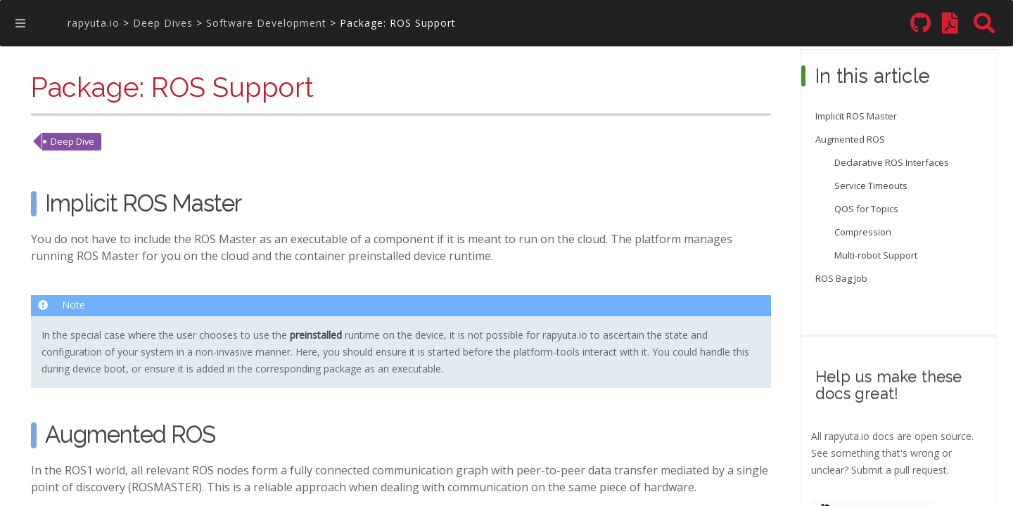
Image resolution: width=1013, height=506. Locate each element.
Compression (862, 232)
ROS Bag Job (841, 278)
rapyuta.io (94, 23)
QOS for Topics (866, 208)
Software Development (266, 23)
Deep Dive (72, 141)
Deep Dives (163, 23)
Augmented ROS (850, 139)
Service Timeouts (870, 185)
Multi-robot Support (875, 255)
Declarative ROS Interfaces (891, 162)
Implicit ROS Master (856, 116)
